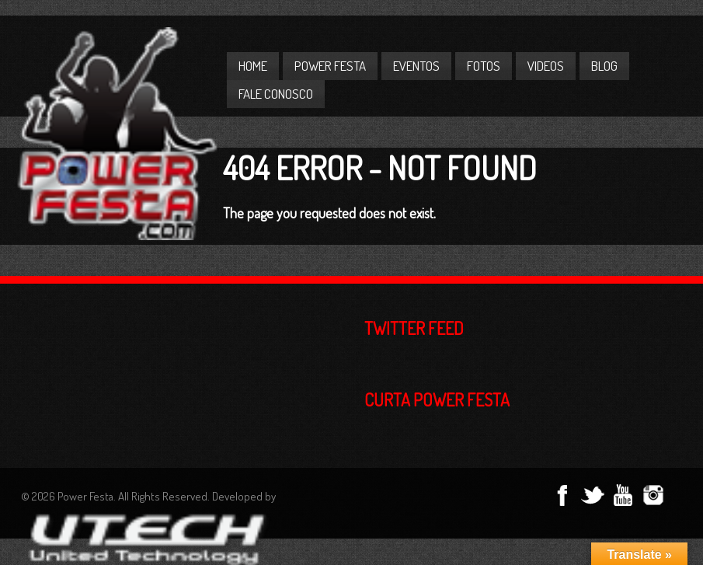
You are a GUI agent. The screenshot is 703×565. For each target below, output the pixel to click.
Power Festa (330, 66)
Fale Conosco (275, 93)
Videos (545, 66)
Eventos (416, 66)
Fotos (483, 66)
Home (252, 66)
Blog (604, 66)
